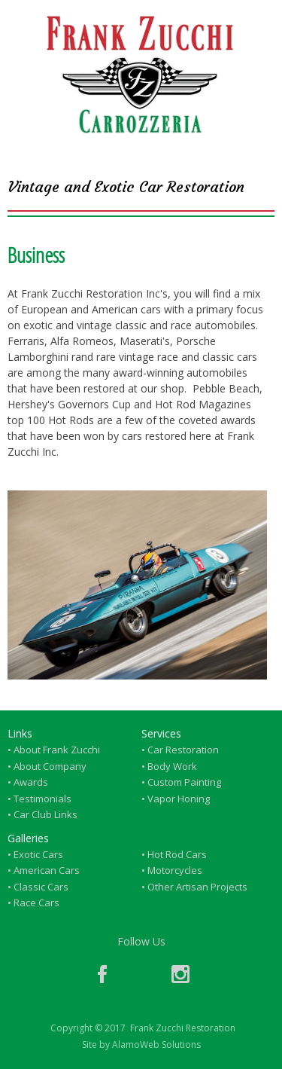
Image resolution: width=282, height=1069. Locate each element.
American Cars (47, 870)
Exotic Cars (38, 854)
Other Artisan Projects (197, 886)
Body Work (172, 766)
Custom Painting (184, 782)
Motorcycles (174, 870)
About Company (50, 766)
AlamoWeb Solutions (156, 1044)
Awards (31, 782)
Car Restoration (183, 749)
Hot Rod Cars (177, 854)
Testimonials (42, 798)
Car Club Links (45, 814)
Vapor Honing (178, 798)
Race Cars (36, 902)
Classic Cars (41, 886)
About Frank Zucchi (57, 749)
